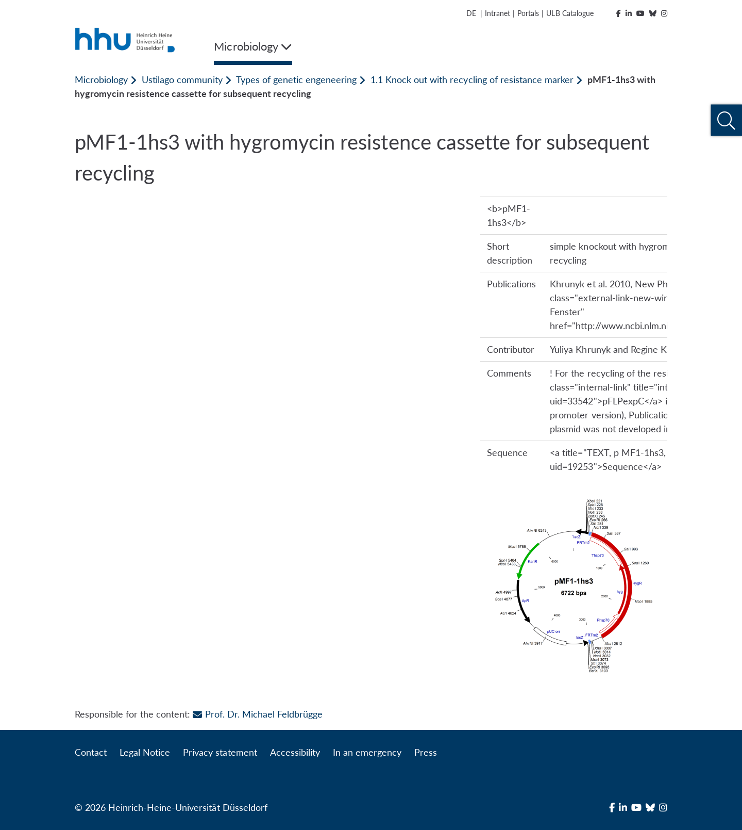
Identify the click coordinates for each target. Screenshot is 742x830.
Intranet (497, 13)
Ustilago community (182, 79)
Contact (91, 752)
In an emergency (367, 752)
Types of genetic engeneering (296, 79)
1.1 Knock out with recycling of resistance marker (472, 79)
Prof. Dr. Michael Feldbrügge (257, 714)
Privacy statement (220, 752)
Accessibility (295, 752)
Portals (528, 13)
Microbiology (101, 79)
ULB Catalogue (569, 13)
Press (425, 752)
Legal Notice (145, 752)
